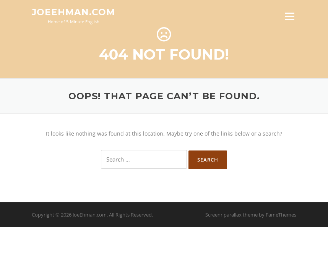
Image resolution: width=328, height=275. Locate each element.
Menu (289, 16)
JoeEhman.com (73, 12)
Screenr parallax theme (231, 214)
